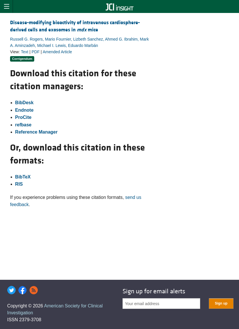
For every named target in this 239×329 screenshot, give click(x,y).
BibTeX (23, 176)
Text (24, 52)
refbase (23, 124)
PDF (36, 52)
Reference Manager (36, 132)
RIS (19, 184)
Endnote (24, 110)
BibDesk (24, 102)
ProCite (23, 117)
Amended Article (57, 52)
